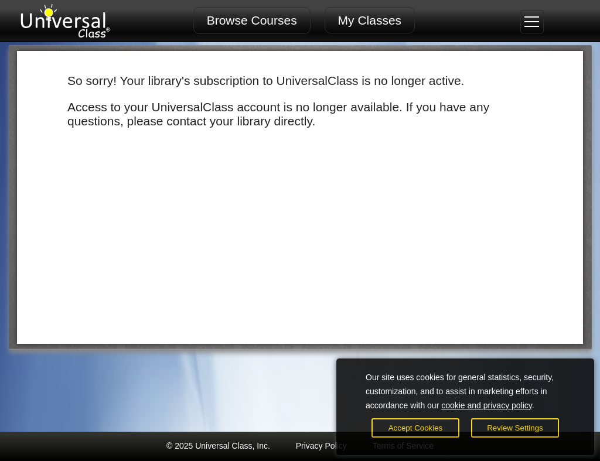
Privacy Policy (321, 445)
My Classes (370, 20)
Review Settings (515, 428)
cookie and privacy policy (486, 405)
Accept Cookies (415, 428)
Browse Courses (252, 20)
